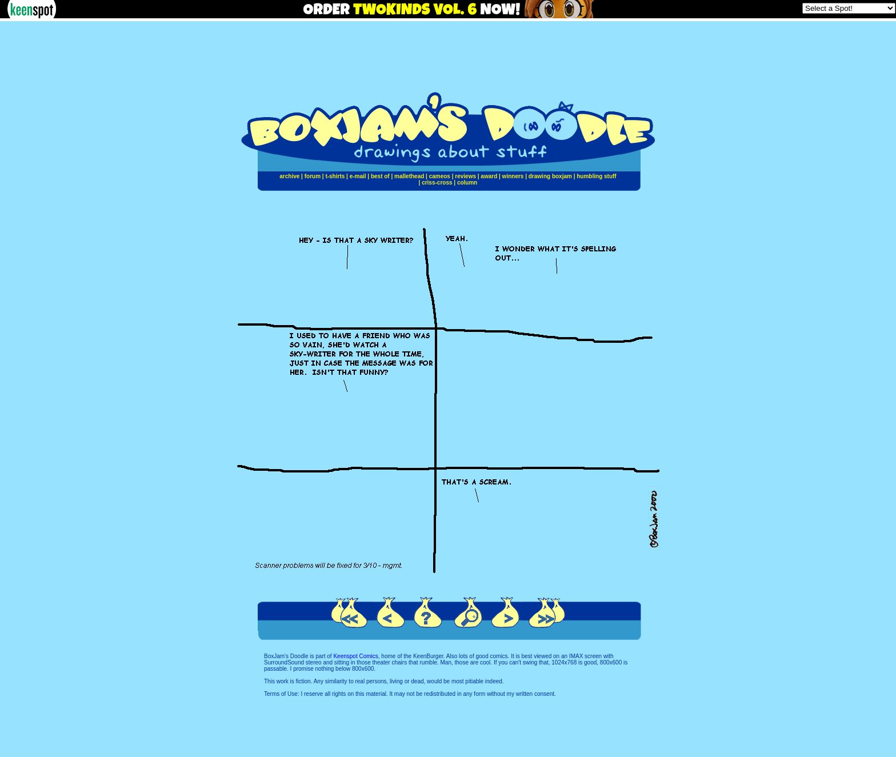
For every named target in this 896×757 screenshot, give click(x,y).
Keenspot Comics (355, 656)
